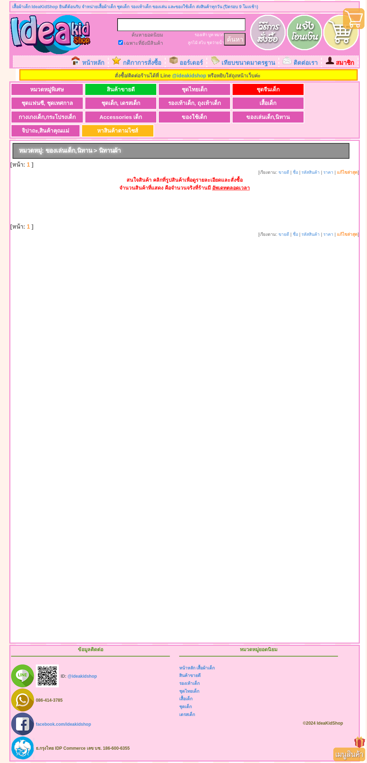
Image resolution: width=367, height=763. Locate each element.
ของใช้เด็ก (186, 117)
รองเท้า (201, 35)
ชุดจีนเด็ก (257, 89)
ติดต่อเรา (306, 62)
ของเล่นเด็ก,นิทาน (257, 117)
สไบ (202, 42)
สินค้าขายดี (116, 89)
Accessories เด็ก (116, 117)
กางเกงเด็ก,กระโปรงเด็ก (45, 117)
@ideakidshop (189, 75)
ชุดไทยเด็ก (187, 89)
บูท (210, 35)
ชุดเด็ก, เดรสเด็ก (116, 103)
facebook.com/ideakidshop (63, 724)
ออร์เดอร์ (191, 62)
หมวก (219, 35)
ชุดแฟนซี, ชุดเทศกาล (45, 103)
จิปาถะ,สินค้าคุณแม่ (45, 131)
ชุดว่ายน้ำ (215, 42)
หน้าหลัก (93, 62)
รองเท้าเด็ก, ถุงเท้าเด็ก (187, 103)
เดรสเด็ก (187, 714)
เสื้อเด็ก (257, 103)
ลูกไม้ (192, 42)
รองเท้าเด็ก (189, 683)
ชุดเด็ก (185, 707)
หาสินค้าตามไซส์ (116, 131)
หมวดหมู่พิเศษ (45, 89)
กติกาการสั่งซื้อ (142, 62)
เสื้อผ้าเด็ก (205, 668)
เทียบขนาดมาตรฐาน (248, 62)
